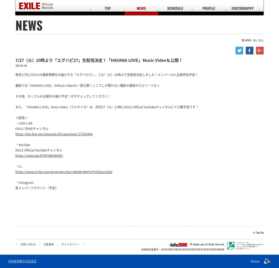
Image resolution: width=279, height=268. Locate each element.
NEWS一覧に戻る (254, 40)
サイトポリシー (70, 244)
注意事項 (49, 244)
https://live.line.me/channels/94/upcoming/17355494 (54, 134)
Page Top (260, 232)
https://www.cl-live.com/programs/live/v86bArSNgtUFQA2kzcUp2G (63, 171)
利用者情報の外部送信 (22, 261)
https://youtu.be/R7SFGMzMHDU (39, 155)
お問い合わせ (28, 244)
